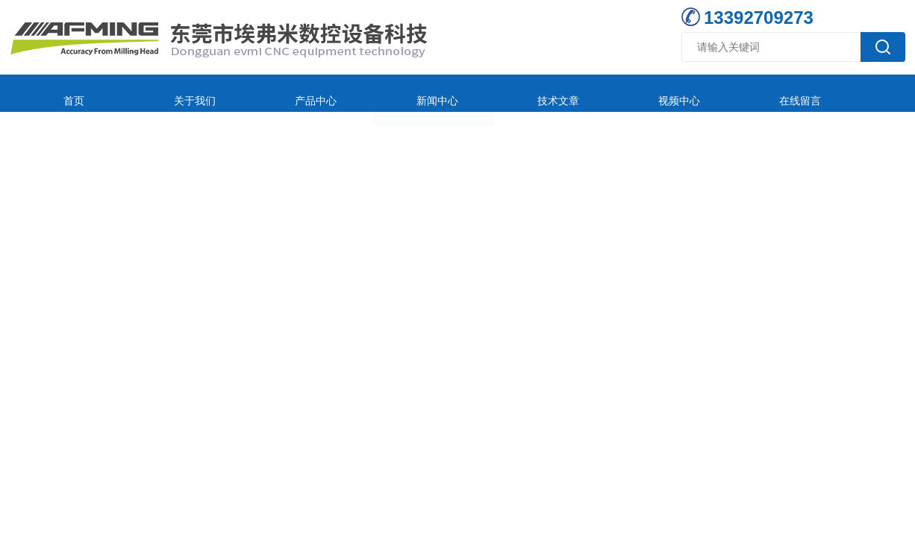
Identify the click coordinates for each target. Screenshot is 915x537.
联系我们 (754, 93)
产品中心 (258, 93)
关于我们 (159, 93)
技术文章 (456, 93)
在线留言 (655, 93)
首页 (60, 93)
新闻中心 (357, 93)
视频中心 (556, 93)
